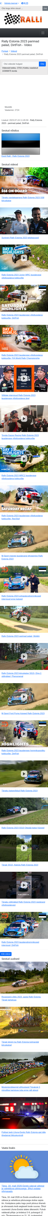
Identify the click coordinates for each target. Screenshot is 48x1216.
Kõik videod (5, 954)
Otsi (45, 8)
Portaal (5, 51)
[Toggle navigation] (42, 32)
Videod (14, 51)
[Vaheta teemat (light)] (9, 3)
